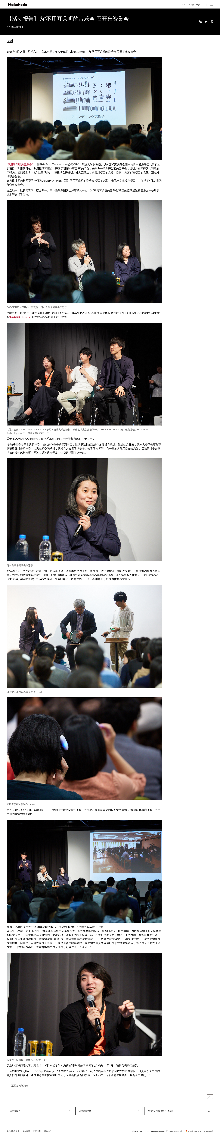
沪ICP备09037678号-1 (175, 1131)
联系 (183, 5)
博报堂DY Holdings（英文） (161, 1111)
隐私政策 (26, 1131)
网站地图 (37, 1131)
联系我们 (47, 1131)
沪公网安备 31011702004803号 (199, 1131)
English (199, 5)
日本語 (191, 5)
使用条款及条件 (13, 1131)
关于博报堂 (15, 1111)
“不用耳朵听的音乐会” (20, 164)
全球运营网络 (85, 1111)
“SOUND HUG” (18, 317)
